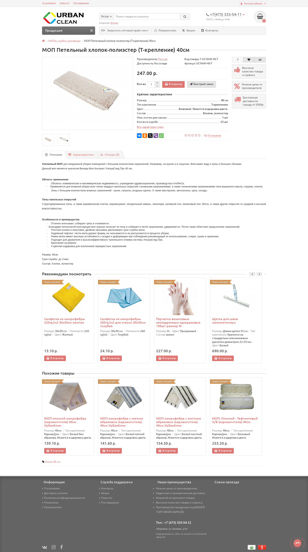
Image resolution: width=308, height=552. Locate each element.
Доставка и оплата (55, 493)
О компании (49, 3)
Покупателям (165, 30)
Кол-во (141, 84)
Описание (53, 154)
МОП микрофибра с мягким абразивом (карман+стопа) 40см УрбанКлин (121, 422)
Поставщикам (81, 3)
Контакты (209, 30)
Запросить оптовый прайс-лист (127, 30)
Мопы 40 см (52, 461)
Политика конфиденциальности (63, 497)
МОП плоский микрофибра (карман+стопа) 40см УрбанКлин (65, 422)
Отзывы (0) (109, 154)
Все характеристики (150, 127)
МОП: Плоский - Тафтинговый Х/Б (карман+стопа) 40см (235, 420)
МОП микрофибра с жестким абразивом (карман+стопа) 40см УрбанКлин (178, 422)
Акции (188, 30)
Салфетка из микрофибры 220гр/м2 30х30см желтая (64, 320)
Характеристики (81, 154)
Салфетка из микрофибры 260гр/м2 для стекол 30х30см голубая (123, 322)
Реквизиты (50, 502)
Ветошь (114, 23)
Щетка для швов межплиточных (225, 320)
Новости (64, 3)
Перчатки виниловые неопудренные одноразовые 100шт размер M (178, 322)
